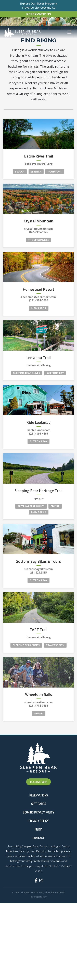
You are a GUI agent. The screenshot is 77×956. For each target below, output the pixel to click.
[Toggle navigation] (69, 23)
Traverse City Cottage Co (38, 7)
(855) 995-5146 (38, 937)
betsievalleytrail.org (39, 869)
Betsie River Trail (38, 861)
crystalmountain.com (38, 933)
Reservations (38, 14)
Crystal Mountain (38, 926)
